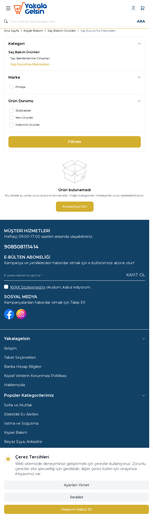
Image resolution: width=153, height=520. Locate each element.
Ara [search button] (141, 21)
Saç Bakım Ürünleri (62, 30)
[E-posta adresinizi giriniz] (74, 275)
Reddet (76, 497)
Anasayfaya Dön (74, 206)
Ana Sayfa (11, 30)
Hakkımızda (14, 385)
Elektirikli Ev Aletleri (21, 414)
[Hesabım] (133, 8)
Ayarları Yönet (76, 485)
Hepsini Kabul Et (76, 509)
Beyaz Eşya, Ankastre (23, 441)
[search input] (74, 21)
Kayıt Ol (135, 275)
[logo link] (37, 8)
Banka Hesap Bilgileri (22, 366)
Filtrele (74, 141)
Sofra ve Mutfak (18, 405)
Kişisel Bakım (33, 30)
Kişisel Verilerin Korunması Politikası (35, 375)
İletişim (10, 348)
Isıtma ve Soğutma (21, 423)
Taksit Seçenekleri (20, 357)
